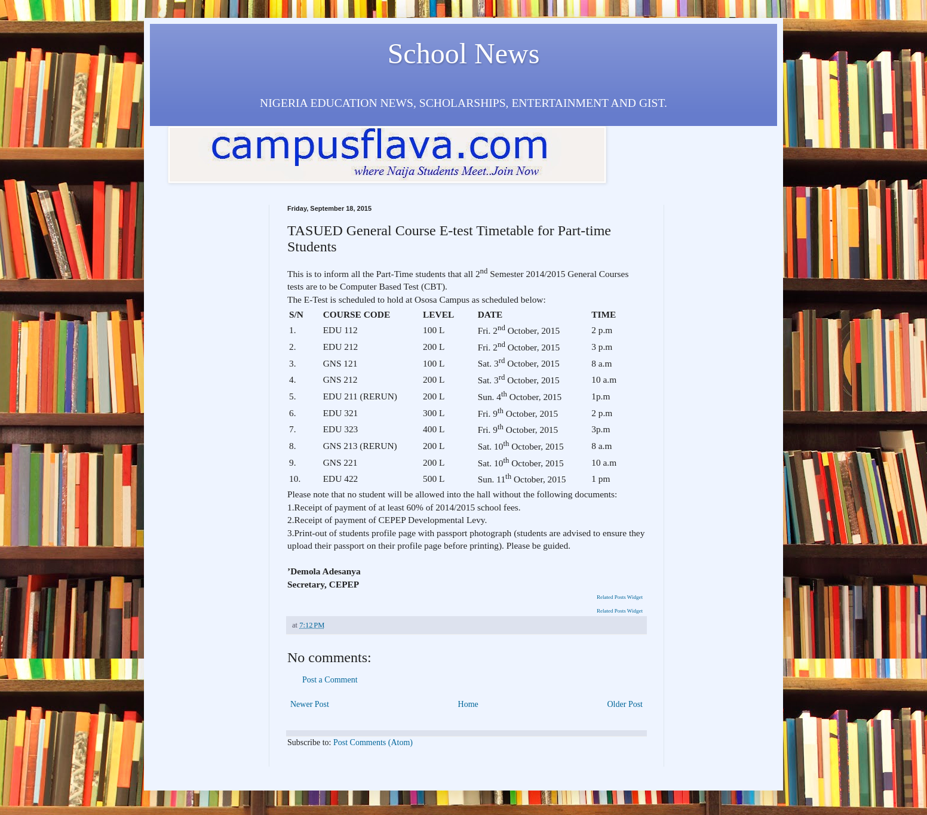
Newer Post (309, 704)
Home (468, 704)
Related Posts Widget (620, 597)
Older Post (625, 704)
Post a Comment (330, 679)
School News (464, 53)
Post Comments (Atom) (373, 742)
